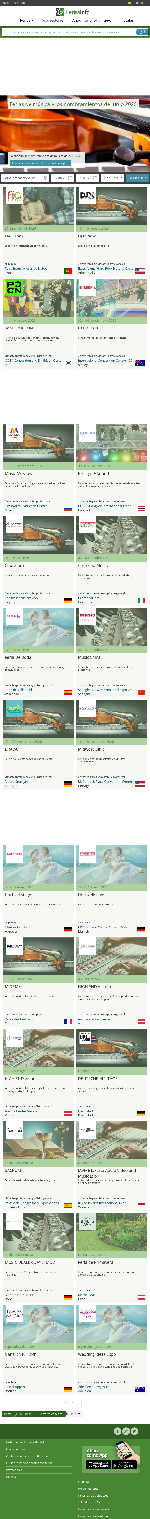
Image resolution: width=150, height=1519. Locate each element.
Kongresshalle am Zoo (21, 598)
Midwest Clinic (91, 749)
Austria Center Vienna (94, 1019)
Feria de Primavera (95, 1262)
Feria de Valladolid (18, 690)
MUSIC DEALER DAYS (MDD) (30, 1262)
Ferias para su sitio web (93, 1495)
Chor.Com (14, 565)
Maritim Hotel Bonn (19, 1294)
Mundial (25, 1414)
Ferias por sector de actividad (25, 1442)
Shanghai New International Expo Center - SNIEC (114, 690)
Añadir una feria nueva (92, 20)
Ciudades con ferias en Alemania (27, 1456)
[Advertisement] (75, 67)
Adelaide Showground (94, 1386)
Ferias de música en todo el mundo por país (40, 163)
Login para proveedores (93, 1516)
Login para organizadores (94, 1509)
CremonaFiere (89, 598)
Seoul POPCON (19, 328)
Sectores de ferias (50, 1414)
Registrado (18, 3)
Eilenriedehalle (16, 927)
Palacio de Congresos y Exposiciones (32, 1203)
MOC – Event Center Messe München (105, 927)
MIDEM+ (13, 986)
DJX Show (87, 236)
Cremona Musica (94, 565)
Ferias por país (15, 1449)
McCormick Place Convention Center (105, 781)
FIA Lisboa (14, 236)
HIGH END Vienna (94, 986)
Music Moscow (18, 473)
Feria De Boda (18, 657)
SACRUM (13, 1170)
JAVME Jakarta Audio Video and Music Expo (107, 1173)
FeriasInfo (75, 12)
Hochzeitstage (18, 894)
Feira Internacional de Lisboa (26, 268)
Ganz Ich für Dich (21, 1354)
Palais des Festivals (19, 1019)
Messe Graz (86, 1294)
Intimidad (84, 1482)
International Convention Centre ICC (105, 360)
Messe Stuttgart (16, 781)
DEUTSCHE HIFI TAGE (97, 1078)
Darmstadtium (89, 1111)
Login (5, 3)
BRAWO (12, 749)
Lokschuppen (15, 1386)
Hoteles (127, 20)
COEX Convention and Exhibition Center (34, 360)
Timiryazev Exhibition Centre (26, 506)
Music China (89, 657)
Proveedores (53, 20)
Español (139, 3)
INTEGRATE (88, 328)
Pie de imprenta (88, 1488)
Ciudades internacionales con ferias (29, 1463)
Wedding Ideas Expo (97, 1354)
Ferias (26, 20)
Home (7, 1414)
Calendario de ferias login (94, 1502)
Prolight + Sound (93, 473)
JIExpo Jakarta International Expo (102, 1203)
